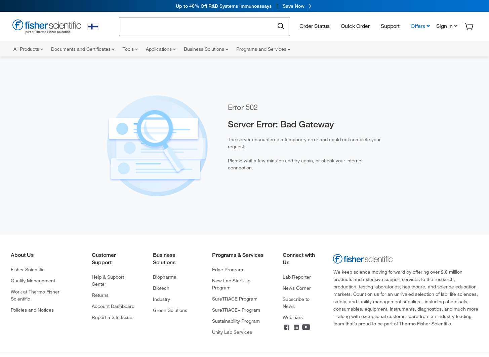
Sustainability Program (236, 321)
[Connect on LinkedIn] (296, 327)
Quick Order (355, 26)
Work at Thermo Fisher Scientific (35, 295)
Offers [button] (418, 26)
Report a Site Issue (112, 317)
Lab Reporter (297, 277)
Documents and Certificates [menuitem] (83, 49)
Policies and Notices (32, 310)
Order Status (314, 26)
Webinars (293, 317)
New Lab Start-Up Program (231, 284)
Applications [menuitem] (161, 49)
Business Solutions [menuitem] (206, 49)
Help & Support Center (108, 280)
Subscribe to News (296, 302)
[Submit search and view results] (281, 26)
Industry (161, 299)
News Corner (297, 288)
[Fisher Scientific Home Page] (47, 27)
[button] (446, 26)
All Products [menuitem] (28, 49)
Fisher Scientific (28, 270)
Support (390, 26)
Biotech (161, 288)
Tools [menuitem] (130, 49)
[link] (244, 6)
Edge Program (227, 270)
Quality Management (33, 281)
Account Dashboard (113, 306)
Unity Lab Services (232, 332)
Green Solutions (170, 310)
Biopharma (164, 277)
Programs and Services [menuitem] (263, 49)
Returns (100, 295)
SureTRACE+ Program (236, 310)
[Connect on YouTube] (306, 327)
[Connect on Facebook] (287, 327)
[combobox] (198, 26)
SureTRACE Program (234, 299)
